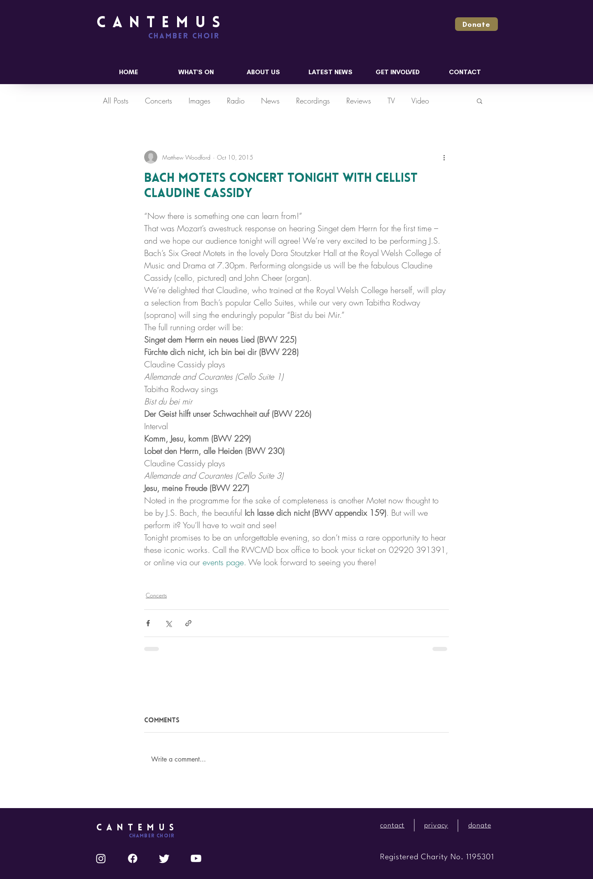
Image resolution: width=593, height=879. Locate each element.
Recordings (313, 100)
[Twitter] (164, 858)
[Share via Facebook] (148, 623)
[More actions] (444, 157)
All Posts (115, 100)
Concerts (158, 100)
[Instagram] (101, 858)
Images (199, 100)
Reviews (358, 100)
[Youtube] (196, 858)
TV (391, 100)
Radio (236, 100)
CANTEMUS (161, 23)
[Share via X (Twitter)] (168, 623)
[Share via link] (188, 623)
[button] (476, 24)
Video (420, 100)
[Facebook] (132, 858)
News (270, 100)
